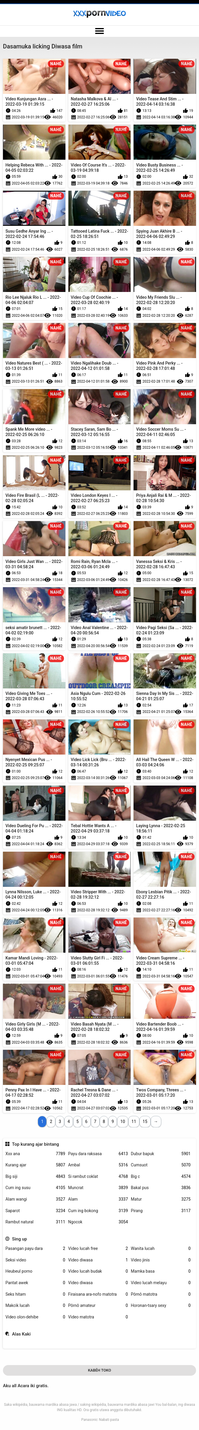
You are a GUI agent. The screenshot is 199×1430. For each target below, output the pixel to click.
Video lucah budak (98, 1271)
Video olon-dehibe (35, 1317)
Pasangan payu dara (35, 1248)
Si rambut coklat (98, 1176)
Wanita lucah (161, 1248)
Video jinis (161, 1260)
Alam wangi (35, 1199)
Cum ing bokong (98, 1210)
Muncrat (98, 1187)
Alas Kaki (21, 1334)
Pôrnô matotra (161, 1294)
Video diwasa (98, 1260)
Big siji (35, 1176)
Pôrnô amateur (98, 1305)
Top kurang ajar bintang (35, 1144)
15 (145, 1121)
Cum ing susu (35, 1187)
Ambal (98, 1165)
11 (133, 1121)
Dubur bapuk (161, 1153)
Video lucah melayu (161, 1282)
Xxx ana (35, 1153)
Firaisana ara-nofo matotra (98, 1294)
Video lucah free (98, 1248)
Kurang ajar (35, 1165)
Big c (161, 1176)
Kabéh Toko (99, 1370)
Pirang (161, 1210)
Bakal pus (161, 1187)
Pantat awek (35, 1282)
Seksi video (35, 1260)
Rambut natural (35, 1222)
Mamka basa (161, 1271)
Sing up (19, 1239)
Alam (98, 1199)
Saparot (35, 1210)
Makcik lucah (35, 1305)
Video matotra (98, 1317)
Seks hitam (35, 1294)
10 (122, 1121)
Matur (161, 1199)
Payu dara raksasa (98, 1153)
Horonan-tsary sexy (161, 1305)
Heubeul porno (35, 1271)
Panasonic (89, 1420)
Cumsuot (161, 1165)
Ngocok (98, 1222)
